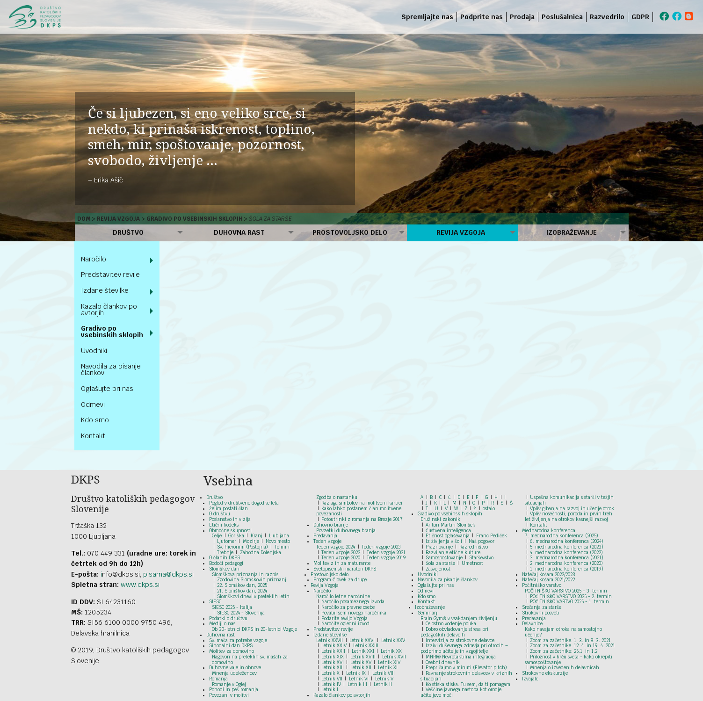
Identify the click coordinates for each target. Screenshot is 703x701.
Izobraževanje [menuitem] (571, 232)
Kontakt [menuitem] (93, 436)
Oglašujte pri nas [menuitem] (107, 388)
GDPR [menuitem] (640, 17)
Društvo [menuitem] (128, 232)
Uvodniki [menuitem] (94, 351)
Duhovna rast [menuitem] (239, 232)
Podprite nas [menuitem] (481, 17)
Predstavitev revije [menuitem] (110, 274)
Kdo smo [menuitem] (95, 420)
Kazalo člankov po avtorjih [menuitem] (109, 309)
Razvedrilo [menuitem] (607, 17)
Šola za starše (270, 219)
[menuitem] (654, 17)
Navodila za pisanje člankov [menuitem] (111, 369)
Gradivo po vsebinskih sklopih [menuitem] (112, 331)
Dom (84, 219)
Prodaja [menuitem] (522, 17)
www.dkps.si (140, 584)
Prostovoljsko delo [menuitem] (349, 232)
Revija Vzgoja (118, 219)
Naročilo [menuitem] (93, 259)
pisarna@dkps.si (168, 574)
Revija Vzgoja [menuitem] (460, 232)
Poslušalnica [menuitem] (562, 17)
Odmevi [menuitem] (93, 404)
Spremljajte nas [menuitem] (427, 17)
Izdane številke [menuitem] (105, 290)
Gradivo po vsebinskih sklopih (194, 219)
